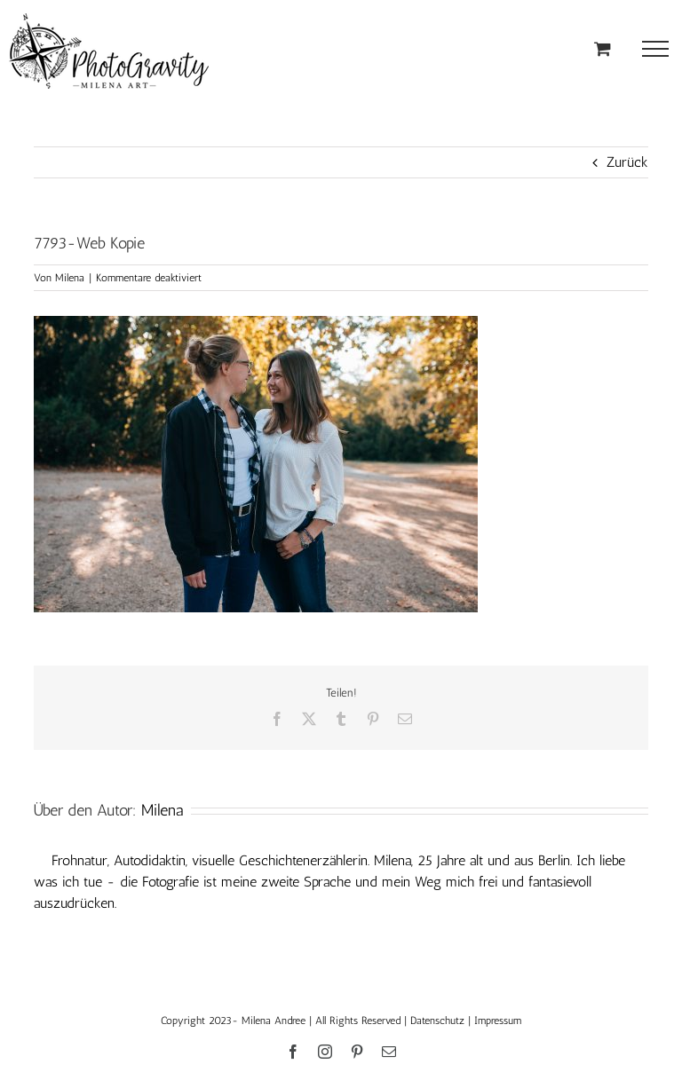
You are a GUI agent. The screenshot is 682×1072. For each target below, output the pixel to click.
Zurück (627, 162)
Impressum (497, 1020)
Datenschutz (437, 1020)
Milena (69, 278)
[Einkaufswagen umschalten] (602, 48)
